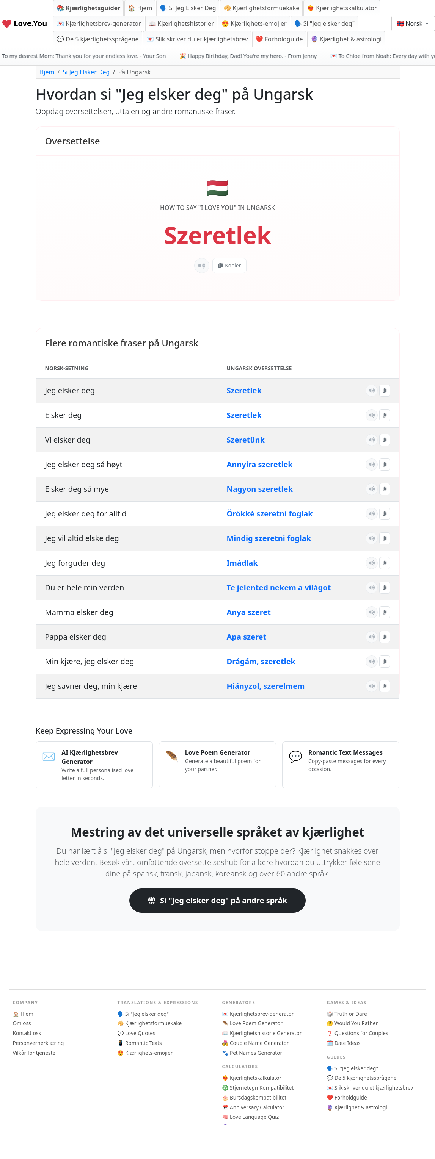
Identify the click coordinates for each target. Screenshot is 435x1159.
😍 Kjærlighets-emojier (254, 23)
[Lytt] (201, 265)
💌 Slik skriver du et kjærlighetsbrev (197, 39)
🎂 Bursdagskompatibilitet (254, 1097)
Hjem (47, 72)
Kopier (229, 265)
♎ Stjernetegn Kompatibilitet (258, 1087)
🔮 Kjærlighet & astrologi (346, 39)
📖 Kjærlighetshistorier (181, 23)
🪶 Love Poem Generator (252, 1023)
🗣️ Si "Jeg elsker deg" (324, 23)
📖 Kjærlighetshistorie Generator (262, 1033)
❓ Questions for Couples (357, 1033)
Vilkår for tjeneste (34, 1052)
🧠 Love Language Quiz (250, 1116)
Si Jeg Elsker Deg (86, 72)
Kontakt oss (27, 1033)
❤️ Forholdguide (279, 39)
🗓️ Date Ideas (344, 1042)
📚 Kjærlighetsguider (88, 8)
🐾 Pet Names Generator (252, 1052)
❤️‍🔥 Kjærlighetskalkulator (342, 8)
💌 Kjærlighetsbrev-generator (99, 23)
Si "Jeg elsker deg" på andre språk (217, 900)
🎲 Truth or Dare (347, 1013)
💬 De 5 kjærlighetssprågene (97, 39)
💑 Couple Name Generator (255, 1042)
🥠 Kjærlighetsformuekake (261, 8)
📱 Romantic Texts (140, 1042)
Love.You (24, 23)
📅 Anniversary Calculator (253, 1107)
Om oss (22, 1023)
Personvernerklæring (38, 1042)
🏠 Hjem (140, 8)
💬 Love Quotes (136, 1033)
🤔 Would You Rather (352, 1023)
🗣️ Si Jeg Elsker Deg (188, 8)
